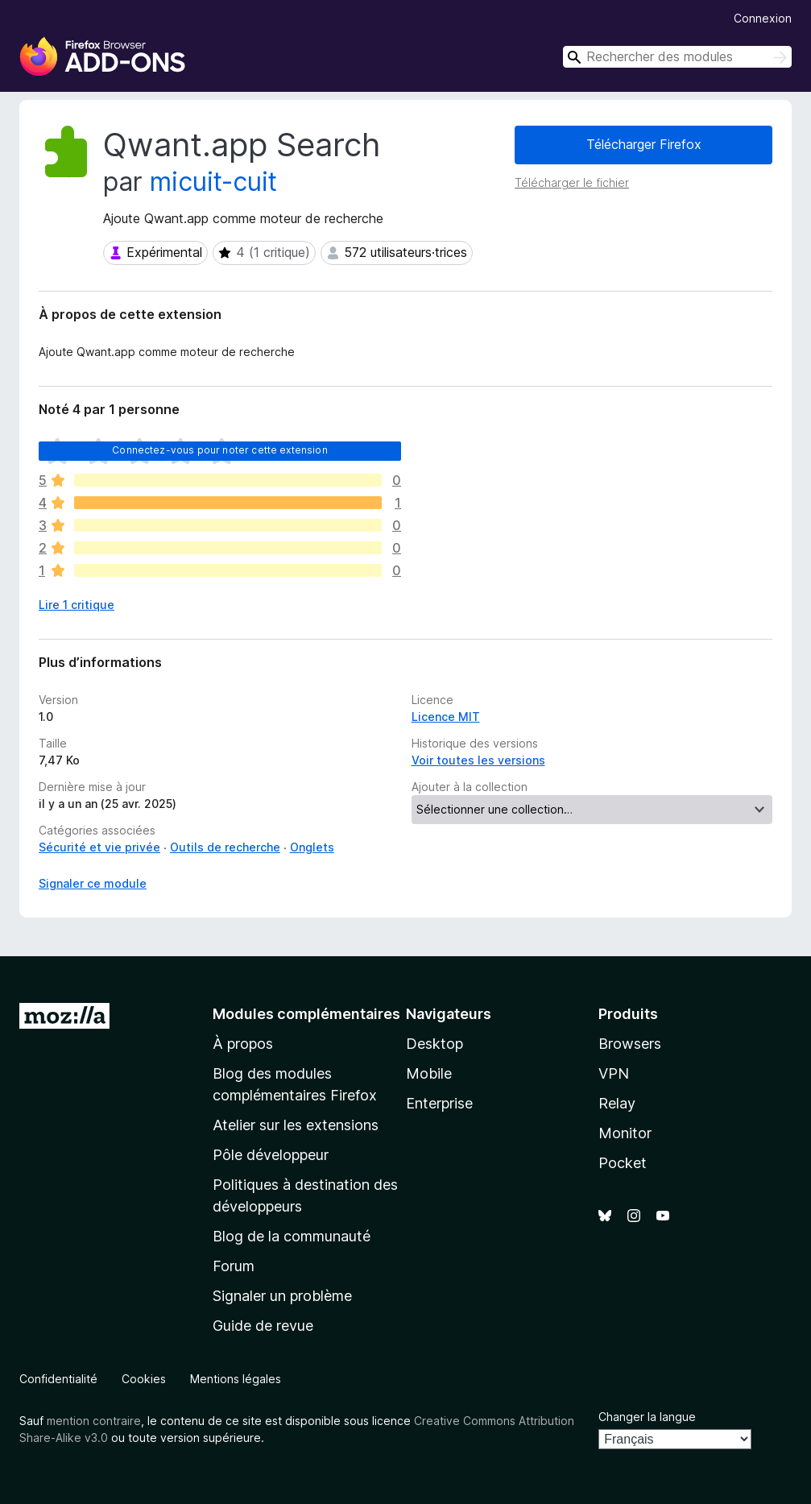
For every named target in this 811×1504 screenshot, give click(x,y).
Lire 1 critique (76, 604)
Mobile (429, 1073)
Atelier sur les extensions (296, 1125)
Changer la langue (647, 1416)
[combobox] (677, 57)
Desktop (434, 1043)
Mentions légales (235, 1379)
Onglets (312, 847)
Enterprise (439, 1103)
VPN (613, 1073)
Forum (233, 1265)
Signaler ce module (93, 883)
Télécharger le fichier (572, 182)
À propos (243, 1043)
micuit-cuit (213, 181)
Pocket (622, 1162)
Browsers (629, 1043)
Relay (616, 1103)
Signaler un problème (282, 1295)
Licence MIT (446, 716)
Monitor (625, 1133)
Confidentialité (58, 1379)
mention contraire (94, 1420)
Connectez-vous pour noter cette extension (220, 450)
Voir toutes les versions (478, 760)
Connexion (763, 18)
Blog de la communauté (291, 1236)
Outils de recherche (225, 847)
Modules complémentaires (306, 1013)
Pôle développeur (271, 1154)
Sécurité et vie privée (99, 847)
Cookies (144, 1379)
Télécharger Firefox (643, 144)
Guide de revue (263, 1325)
